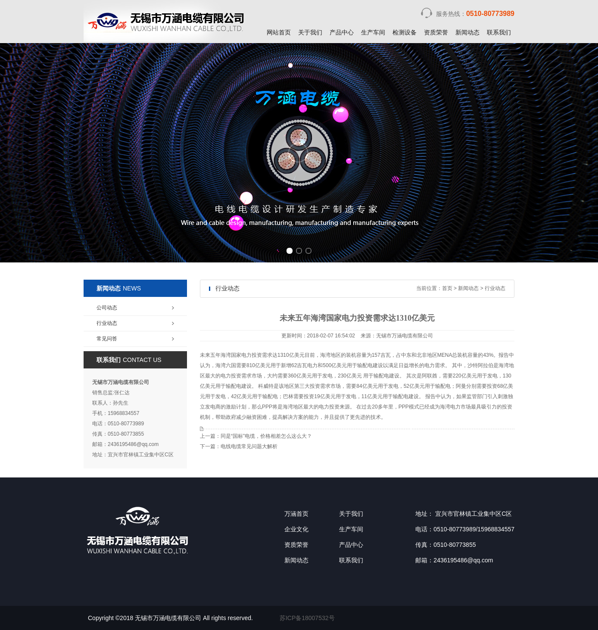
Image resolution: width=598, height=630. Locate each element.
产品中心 (342, 32)
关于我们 (310, 32)
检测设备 (404, 32)
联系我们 (499, 32)
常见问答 (107, 339)
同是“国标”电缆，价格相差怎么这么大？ (266, 436)
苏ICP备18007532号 (307, 617)
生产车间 (373, 32)
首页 (447, 288)
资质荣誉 (436, 32)
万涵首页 (296, 513)
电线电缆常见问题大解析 (249, 446)
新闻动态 (467, 32)
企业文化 (296, 529)
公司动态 (107, 308)
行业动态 (495, 288)
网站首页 (279, 32)
